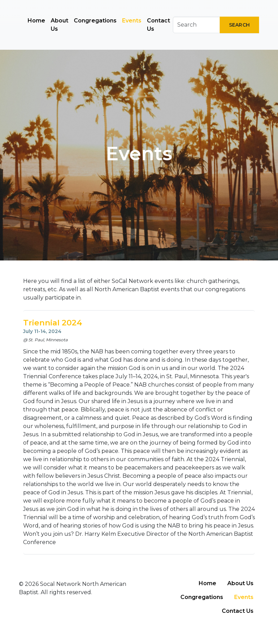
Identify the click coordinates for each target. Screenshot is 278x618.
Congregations (95, 20)
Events (131, 20)
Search (239, 25)
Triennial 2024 (52, 322)
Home (36, 20)
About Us (59, 24)
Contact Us (158, 24)
